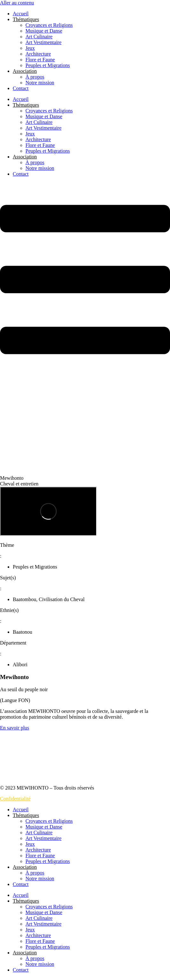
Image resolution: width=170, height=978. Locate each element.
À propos (34, 77)
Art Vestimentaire (43, 42)
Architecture (38, 54)
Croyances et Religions (49, 25)
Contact (21, 88)
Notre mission (39, 82)
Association (25, 71)
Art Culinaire (39, 36)
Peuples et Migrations (47, 65)
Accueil (21, 13)
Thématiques (26, 19)
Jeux (30, 48)
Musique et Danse (43, 31)
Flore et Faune (40, 59)
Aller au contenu (17, 2)
